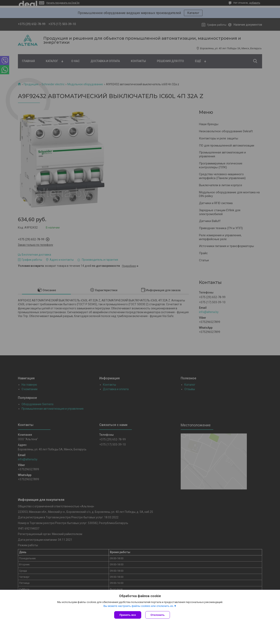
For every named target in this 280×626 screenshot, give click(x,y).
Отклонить (158, 614)
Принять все (127, 614)
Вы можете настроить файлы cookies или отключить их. (138, 605)
